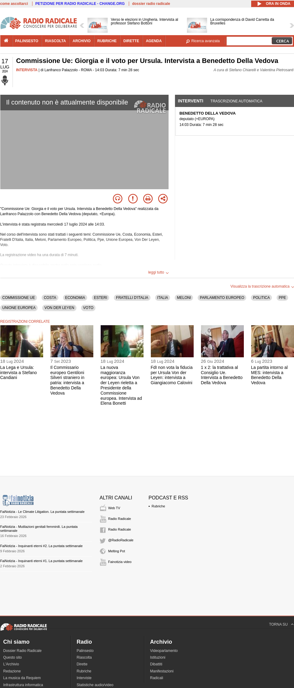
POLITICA (261, 298)
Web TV (114, 508)
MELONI (184, 298)
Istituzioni (158, 657)
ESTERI (100, 298)
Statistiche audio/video (95, 685)
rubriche (107, 41)
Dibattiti (156, 664)
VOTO (88, 308)
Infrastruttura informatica (23, 685)
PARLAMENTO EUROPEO (222, 298)
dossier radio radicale (151, 4)
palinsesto (27, 41)
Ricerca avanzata (206, 41)
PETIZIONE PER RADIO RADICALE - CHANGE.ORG (80, 4)
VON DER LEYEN (59, 308)
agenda (154, 41)
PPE (282, 298)
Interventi (190, 100)
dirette (131, 41)
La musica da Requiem (22, 678)
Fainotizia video (120, 562)
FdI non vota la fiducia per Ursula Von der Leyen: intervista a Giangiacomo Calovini (172, 375)
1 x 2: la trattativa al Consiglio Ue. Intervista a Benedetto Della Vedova (222, 375)
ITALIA (162, 298)
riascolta (55, 41)
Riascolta (84, 657)
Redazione (12, 671)
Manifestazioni (162, 671)
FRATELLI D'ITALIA (132, 298)
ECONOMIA (75, 298)
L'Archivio (11, 664)
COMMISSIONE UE (18, 298)
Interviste (84, 678)
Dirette (82, 664)
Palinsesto (85, 651)
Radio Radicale (119, 519)
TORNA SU (278, 624)
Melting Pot (116, 551)
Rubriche (158, 506)
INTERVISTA (27, 70)
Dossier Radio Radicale (22, 651)
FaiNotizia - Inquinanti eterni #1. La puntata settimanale (41, 561)
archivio (82, 41)
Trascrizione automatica (236, 101)
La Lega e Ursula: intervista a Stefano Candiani (18, 372)
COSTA (50, 298)
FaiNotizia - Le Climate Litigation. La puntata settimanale (42, 511)
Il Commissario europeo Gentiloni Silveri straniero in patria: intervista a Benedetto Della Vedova (67, 380)
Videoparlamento (164, 651)
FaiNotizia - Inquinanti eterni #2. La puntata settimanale (41, 546)
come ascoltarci (14, 4)
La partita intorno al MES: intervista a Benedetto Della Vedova (269, 375)
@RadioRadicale (121, 540)
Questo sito (12, 657)
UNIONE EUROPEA (19, 308)
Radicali (156, 678)
